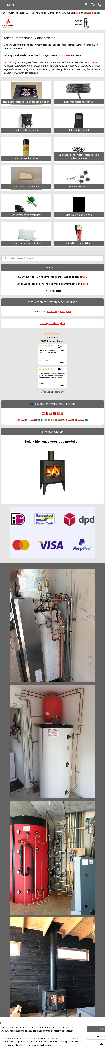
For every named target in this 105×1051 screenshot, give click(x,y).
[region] (30, 1027)
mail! (86, 283)
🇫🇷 (50, 413)
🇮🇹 (62, 413)
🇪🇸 (58, 413)
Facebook (52, 311)
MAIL (84, 276)
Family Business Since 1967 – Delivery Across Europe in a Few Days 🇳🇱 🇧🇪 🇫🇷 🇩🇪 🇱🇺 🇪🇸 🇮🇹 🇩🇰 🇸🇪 (50, 12)
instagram (65, 311)
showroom (93, 62)
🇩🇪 (54, 413)
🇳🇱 (43, 413)
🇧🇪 (47, 413)
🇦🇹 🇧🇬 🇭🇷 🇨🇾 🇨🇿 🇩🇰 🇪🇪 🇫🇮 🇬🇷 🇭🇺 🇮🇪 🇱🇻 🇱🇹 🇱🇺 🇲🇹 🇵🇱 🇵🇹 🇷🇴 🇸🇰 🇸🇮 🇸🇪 (52, 420)
